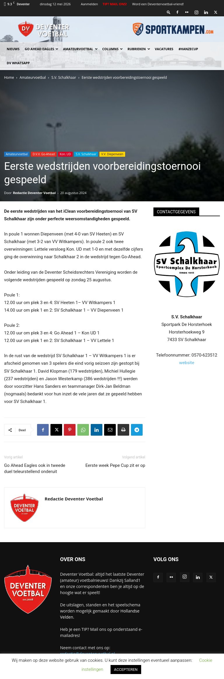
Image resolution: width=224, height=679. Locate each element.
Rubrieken (138, 49)
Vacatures (164, 49)
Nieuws (13, 49)
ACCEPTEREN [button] (126, 669)
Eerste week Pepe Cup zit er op (115, 465)
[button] (168, 12)
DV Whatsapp (18, 63)
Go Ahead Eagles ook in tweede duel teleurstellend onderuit (34, 468)
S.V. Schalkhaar (63, 77)
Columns (112, 49)
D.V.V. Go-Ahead (44, 154)
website (186, 362)
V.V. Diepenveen (112, 154)
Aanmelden (89, 4)
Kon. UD (65, 154)
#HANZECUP (188, 49)
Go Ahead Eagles (41, 49)
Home (9, 77)
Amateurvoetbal (80, 49)
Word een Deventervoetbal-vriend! (158, 4)
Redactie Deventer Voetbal (34, 193)
